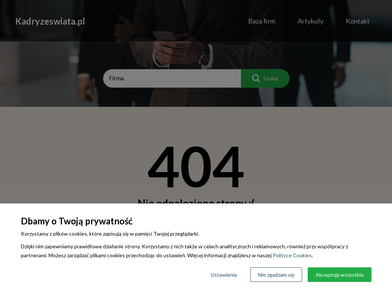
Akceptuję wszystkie (340, 274)
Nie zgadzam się (276, 274)
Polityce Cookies (292, 255)
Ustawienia (224, 274)
